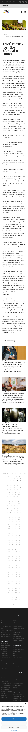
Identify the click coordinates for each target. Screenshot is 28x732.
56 (10, 499)
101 (12, 522)
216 (9, 588)
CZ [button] (3, 1)
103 (19, 522)
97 (12, 519)
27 (7, 485)
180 (9, 567)
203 (20, 579)
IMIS (10, 1)
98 (15, 519)
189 (12, 572)
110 (16, 526)
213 (12, 586)
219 (19, 588)
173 (12, 563)
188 (8, 572)
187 (19, 570)
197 (12, 576)
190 (16, 572)
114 (16, 528)
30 (17, 485)
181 (12, 567)
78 (7, 510)
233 (12, 597)
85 (14, 512)
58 (17, 499)
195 (19, 574)
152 (9, 551)
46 (9, 494)
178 (16, 565)
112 (9, 528)
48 (15, 494)
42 (9, 492)
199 (19, 576)
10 (16, 476)
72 (20, 506)
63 (18, 501)
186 (16, 570)
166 (16, 558)
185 (12, 570)
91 (18, 515)
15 (17, 478)
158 (16, 554)
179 (19, 565)
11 (19, 476)
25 (17, 483)
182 (16, 567)
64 (9, 503)
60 (9, 501)
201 (12, 579)
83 (7, 512)
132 (9, 540)
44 (15, 492)
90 (15, 515)
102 (16, 522)
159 (19, 554)
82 (20, 510)
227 (19, 593)
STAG (13, 1)
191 (19, 572)
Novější (4, 473)
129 (12, 538)
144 (8, 547)
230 (16, 595)
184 (9, 570)
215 (19, 586)
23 (10, 483)
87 (20, 512)
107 (19, 524)
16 (20, 478)
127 (19, 535)
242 (16, 602)
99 (19, 519)
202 (16, 579)
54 (20, 496)
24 (14, 483)
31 (20, 485)
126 (16, 535)
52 (14, 496)
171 (19, 560)
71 (17, 506)
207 (20, 581)
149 (12, 549)
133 (12, 540)
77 (20, 508)
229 (12, 595)
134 (16, 540)
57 (14, 499)
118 (15, 531)
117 (12, 531)
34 (14, 487)
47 (12, 494)
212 (9, 586)
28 (10, 485)
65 (12, 503)
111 (19, 526)
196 (8, 576)
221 (12, 590)
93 (12, 517)
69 (11, 506)
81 (17, 510)
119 (19, 531)
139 (19, 542)
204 (8, 581)
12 (8, 478)
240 (8, 602)
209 (12, 583)
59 (20, 499)
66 (15, 503)
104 (8, 524)
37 (7, 490)
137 (12, 542)
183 (19, 567)
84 (10, 512)
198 (16, 576)
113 (12, 528)
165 (12, 558)
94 (15, 517)
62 (15, 501)
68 (7, 506)
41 (20, 490)
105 (12, 524)
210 (16, 583)
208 (9, 583)
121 (12, 533)
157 (12, 554)
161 (12, 556)
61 (12, 501)
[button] (26, 703)
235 (19, 597)
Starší (24, 473)
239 (19, 599)
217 (12, 588)
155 (19, 551)
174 (16, 563)
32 (7, 487)
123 (19, 533)
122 (16, 533)
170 (16, 560)
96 (9, 519)
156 (9, 554)
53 (17, 496)
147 (19, 547)
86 (17, 512)
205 (12, 581)
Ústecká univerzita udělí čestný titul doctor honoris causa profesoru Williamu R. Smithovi (13, 364)
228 (8, 595)
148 (9, 549)
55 (7, 499)
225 (12, 593)
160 (9, 556)
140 (9, 544)
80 (14, 510)
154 (16, 551)
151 (19, 549)
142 (16, 544)
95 (19, 517)
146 (16, 547)
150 (16, 549)
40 (17, 490)
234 (16, 597)
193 (12, 574)
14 (14, 478)
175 (19, 563)
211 (19, 583)
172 (9, 563)
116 (9, 531)
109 (12, 526)
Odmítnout (14, 723)
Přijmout (14, 719)
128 (9, 538)
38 (10, 490)
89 (12, 515)
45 (19, 492)
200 (8, 579)
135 (19, 540)
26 (20, 483)
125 (12, 535)
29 (14, 485)
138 (16, 542)
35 (17, 487)
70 (14, 506)
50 (7, 496)
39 (14, 490)
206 (16, 581)
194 (16, 574)
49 (19, 494)
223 (19, 590)
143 (19, 544)
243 (20, 602)
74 (10, 508)
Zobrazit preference (14, 727)
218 (16, 588)
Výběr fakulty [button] (14, 5)
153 (12, 551)
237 (12, 599)
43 (12, 492)
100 (9, 522)
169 (12, 560)
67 (19, 503)
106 (16, 524)
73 (7, 508)
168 (9, 560)
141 (12, 544)
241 (12, 602)
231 (19, 595)
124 (9, 535)
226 (16, 593)
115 (19, 528)
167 (19, 558)
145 (12, 547)
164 (8, 558)
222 (16, 590)
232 (8, 597)
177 (12, 565)
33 (10, 487)
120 (9, 533)
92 (9, 517)
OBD (7, 1)
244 (14, 604)
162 (16, 556)
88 (9, 515)
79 (11, 510)
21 (20, 480)
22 (7, 483)
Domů (5, 34)
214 (16, 586)
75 (14, 508)
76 (17, 508)
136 (9, 542)
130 (16, 538)
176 (9, 565)
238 (16, 599)
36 (20, 487)
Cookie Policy (14, 730)
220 (9, 590)
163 (19, 556)
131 (19, 538)
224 (8, 593)
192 (8, 574)
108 (9, 526)
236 (8, 599)
